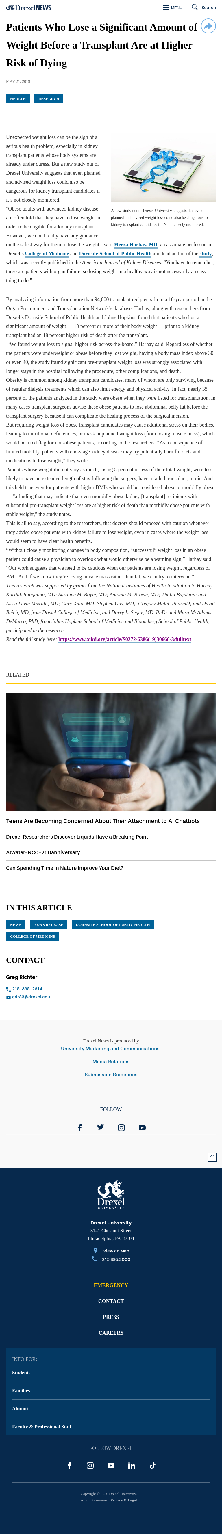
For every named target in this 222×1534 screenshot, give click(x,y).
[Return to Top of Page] (212, 1157)
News (15, 924)
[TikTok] (152, 1465)
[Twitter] (100, 1127)
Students (21, 1372)
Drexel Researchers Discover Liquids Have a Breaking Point (77, 837)
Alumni (20, 1408)
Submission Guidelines (111, 1075)
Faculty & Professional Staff (41, 1426)
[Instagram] (121, 1127)
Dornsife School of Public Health (115, 253)
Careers (111, 1333)
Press (111, 1317)
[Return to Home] (28, 8)
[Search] (201, 7)
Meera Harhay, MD (135, 244)
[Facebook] (79, 1127)
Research (48, 98)
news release (48, 924)
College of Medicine (47, 253)
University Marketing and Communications (110, 1049)
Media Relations (111, 1062)
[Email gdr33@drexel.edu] (49, 997)
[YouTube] (142, 1127)
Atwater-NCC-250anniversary (43, 852)
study (205, 253)
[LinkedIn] (131, 1465)
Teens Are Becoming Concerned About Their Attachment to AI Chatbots (103, 821)
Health (18, 98)
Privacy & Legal (123, 1500)
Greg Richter (21, 977)
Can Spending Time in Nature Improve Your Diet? (64, 868)
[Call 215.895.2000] (111, 1260)
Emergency (111, 1285)
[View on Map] (111, 1251)
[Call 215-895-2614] (49, 989)
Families (21, 1390)
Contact (111, 1301)
